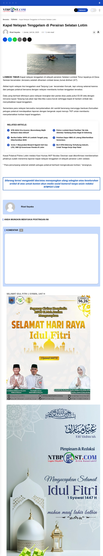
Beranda (6, 19)
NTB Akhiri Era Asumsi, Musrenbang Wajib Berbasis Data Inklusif (28, 131)
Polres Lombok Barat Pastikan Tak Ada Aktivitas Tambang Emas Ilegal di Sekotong (74, 131)
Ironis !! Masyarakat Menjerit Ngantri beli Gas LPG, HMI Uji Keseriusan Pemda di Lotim (29, 146)
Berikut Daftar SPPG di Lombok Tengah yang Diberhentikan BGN (29, 139)
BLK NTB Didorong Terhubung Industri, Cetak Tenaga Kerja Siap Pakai (72, 146)
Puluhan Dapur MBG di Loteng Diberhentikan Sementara (74, 139)
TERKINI (14, 19)
